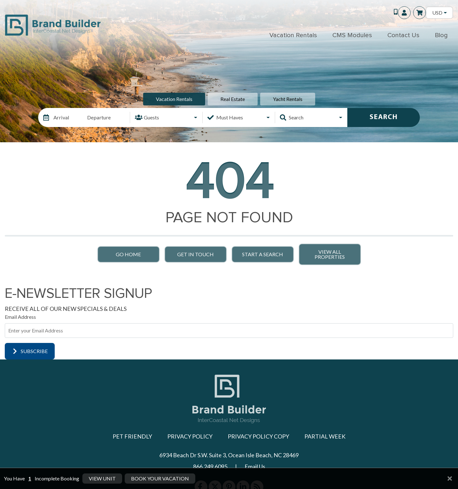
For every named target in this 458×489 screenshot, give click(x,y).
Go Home (128, 254)
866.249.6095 (210, 466)
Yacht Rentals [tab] (287, 99)
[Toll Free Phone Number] (392, 12)
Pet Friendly (132, 436)
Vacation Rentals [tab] (174, 99)
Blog (441, 35)
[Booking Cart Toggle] (419, 12)
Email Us (255, 466)
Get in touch (195, 254)
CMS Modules (352, 35)
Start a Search (262, 254)
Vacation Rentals (293, 35)
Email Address (20, 317)
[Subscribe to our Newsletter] (229, 330)
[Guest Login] (404, 12)
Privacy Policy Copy (258, 436)
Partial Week (324, 436)
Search (384, 117)
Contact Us (403, 35)
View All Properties (330, 254)
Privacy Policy (189, 436)
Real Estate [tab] (232, 99)
